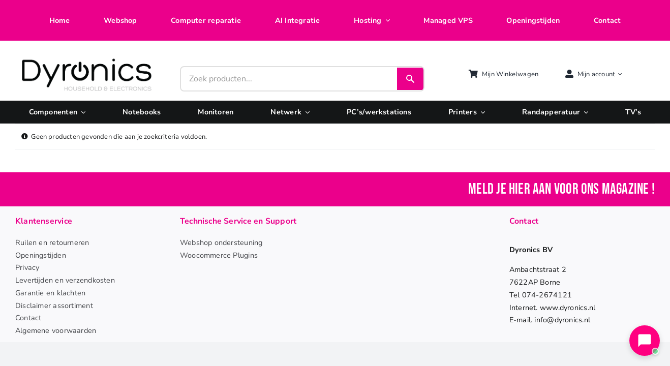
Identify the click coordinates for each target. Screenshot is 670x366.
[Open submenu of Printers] (481, 112)
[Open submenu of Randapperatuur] (584, 112)
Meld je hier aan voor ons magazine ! (561, 189)
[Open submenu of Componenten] (81, 112)
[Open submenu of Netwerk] (305, 112)
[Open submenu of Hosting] (386, 20)
